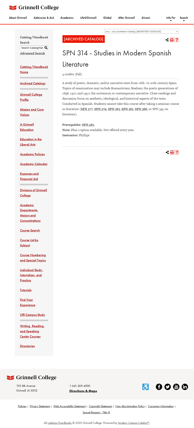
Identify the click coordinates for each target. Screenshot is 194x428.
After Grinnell (126, 18)
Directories (27, 346)
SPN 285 (88, 124)
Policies (22, 406)
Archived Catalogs (32, 83)
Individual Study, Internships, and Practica (31, 275)
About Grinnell (18, 18)
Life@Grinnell (88, 18)
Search (184, 18)
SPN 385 (127, 109)
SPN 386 (141, 109)
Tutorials (25, 290)
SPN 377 (87, 109)
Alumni (146, 18)
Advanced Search (32, 53)
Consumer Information (161, 406)
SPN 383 (114, 109)
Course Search (30, 230)
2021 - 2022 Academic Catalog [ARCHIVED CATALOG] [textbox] (133, 31)
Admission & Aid (44, 18)
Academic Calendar (34, 164)
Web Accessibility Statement (69, 406)
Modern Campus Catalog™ (133, 423)
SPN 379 (100, 109)
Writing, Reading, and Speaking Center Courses (32, 331)
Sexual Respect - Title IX (96, 412)
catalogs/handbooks (60, 423)
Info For (170, 18)
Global (107, 18)
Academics (67, 18)
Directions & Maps (83, 391)
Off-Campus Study (32, 315)
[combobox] (141, 31)
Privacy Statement (40, 406)
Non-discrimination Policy (130, 406)
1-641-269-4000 (79, 386)
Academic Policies (32, 154)
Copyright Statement (100, 406)
